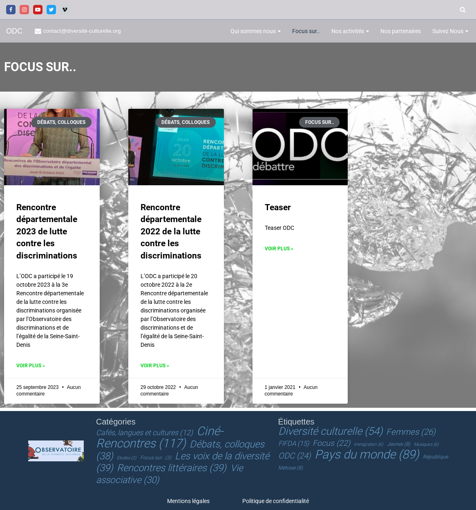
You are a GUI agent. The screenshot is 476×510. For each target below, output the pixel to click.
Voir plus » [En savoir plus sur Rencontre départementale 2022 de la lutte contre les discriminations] (155, 365)
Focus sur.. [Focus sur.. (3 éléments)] (155, 457)
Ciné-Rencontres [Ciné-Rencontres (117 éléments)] (159, 437)
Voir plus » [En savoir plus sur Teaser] (279, 249)
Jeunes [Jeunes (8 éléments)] (398, 444)
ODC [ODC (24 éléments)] (294, 456)
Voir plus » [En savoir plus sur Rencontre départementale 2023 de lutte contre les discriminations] (30, 365)
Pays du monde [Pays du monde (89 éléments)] (367, 454)
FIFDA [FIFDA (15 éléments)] (293, 443)
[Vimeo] (64, 9)
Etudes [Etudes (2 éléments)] (126, 457)
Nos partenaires (400, 31)
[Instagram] (24, 9)
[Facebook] (11, 9)
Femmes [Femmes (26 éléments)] (411, 432)
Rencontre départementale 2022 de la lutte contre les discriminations (171, 231)
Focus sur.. (306, 31)
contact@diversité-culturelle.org (82, 31)
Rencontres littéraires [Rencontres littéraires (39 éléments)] (171, 467)
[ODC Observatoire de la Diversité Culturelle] (14, 31)
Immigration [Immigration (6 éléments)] (368, 444)
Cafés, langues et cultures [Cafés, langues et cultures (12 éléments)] (144, 432)
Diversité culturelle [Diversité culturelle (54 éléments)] (330, 431)
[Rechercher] (463, 10)
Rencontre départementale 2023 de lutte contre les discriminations (46, 231)
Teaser (278, 207)
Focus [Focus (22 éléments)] (331, 443)
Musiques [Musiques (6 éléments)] (426, 444)
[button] (279, 31)
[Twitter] (51, 9)
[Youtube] (37, 9)
